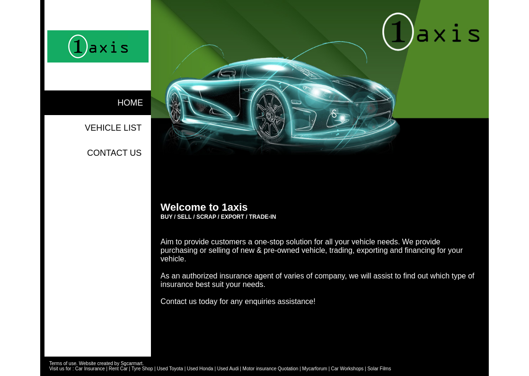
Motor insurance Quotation (271, 368)
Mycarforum (314, 368)
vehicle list (113, 128)
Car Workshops (347, 368)
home (130, 102)
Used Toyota (170, 368)
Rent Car (118, 368)
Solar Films (379, 368)
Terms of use (62, 363)
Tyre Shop (142, 368)
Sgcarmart (131, 363)
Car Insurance (90, 368)
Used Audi (228, 368)
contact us (114, 153)
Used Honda (200, 368)
